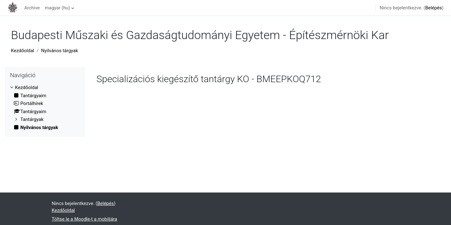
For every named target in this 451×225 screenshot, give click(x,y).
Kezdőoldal (22, 50)
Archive (32, 8)
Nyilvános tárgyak (59, 50)
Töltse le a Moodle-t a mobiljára (84, 219)
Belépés (433, 8)
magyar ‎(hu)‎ (57, 8)
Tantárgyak (32, 119)
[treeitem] (45, 107)
